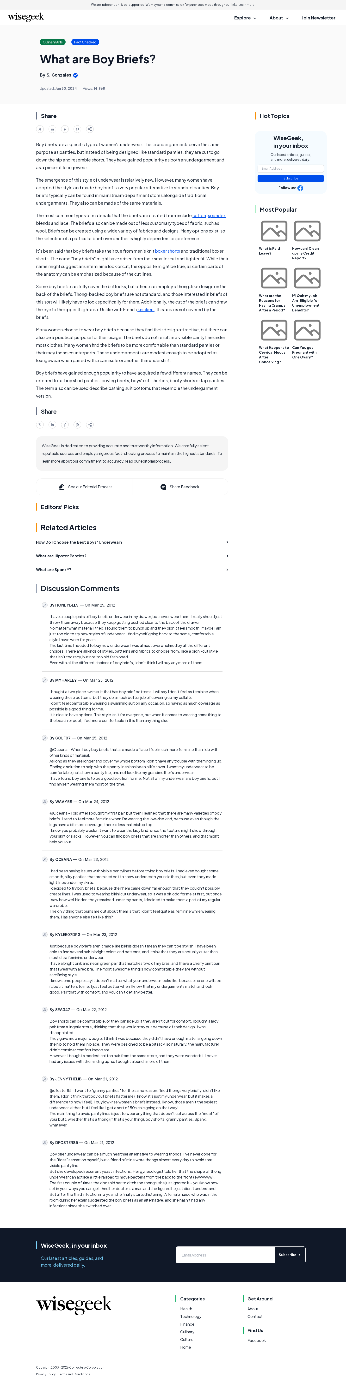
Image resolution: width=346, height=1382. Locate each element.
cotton (199, 215)
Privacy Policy (46, 1374)
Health (186, 1308)
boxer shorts (167, 251)
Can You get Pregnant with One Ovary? (304, 352)
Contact (255, 1316)
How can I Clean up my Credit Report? (305, 253)
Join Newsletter (318, 17)
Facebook (256, 1340)
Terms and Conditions (74, 1374)
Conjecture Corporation (86, 1367)
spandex (217, 215)
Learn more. (247, 4)
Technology (190, 1316)
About (253, 1308)
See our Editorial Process (85, 487)
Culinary (187, 1331)
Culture (186, 1339)
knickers (145, 309)
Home (185, 1347)
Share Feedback (179, 487)
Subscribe (291, 178)
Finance (187, 1324)
